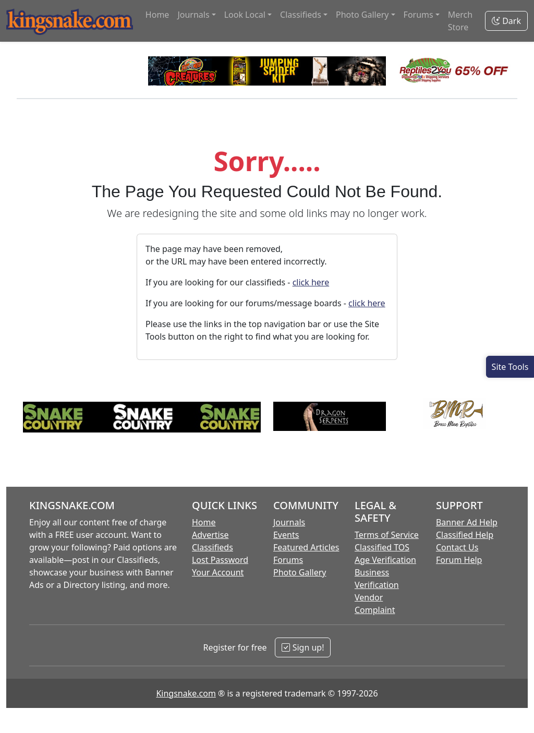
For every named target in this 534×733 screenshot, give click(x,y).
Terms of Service (387, 534)
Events (286, 534)
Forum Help (459, 560)
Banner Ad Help (466, 522)
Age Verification (385, 560)
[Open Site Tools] (510, 367)
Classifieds (212, 547)
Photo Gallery (299, 572)
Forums (288, 560)
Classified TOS (382, 547)
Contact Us (457, 547)
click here (311, 282)
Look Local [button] (244, 14)
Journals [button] (193, 14)
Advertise (210, 534)
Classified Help (464, 534)
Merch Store (460, 21)
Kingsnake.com (185, 693)
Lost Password (220, 560)
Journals (289, 522)
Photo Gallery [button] (362, 14)
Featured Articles (306, 547)
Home (157, 14)
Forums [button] (418, 14)
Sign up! (303, 647)
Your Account (218, 572)
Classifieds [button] (300, 14)
